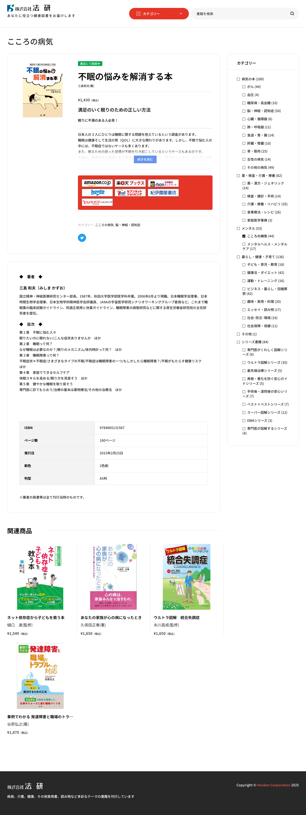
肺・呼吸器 (255, 127)
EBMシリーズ (257, 420)
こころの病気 (104, 225)
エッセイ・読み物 (260, 309)
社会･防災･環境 (259, 317)
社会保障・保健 (259, 325)
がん (250, 86)
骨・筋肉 (254, 151)
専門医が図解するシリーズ (267, 428)
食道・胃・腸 (257, 135)
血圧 (250, 94)
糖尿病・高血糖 (259, 102)
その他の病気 (257, 167)
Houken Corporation (273, 784)
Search (292, 14)
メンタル (248, 228)
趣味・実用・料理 (260, 301)
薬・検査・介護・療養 (258, 175)
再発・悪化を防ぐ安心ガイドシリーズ (264, 381)
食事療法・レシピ (260, 212)
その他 (247, 333)
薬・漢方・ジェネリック (265, 183)
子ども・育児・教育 (262, 264)
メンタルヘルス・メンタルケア (264, 246)
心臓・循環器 (257, 118)
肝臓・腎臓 (255, 143)
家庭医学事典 (257, 220)
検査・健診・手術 (260, 196)
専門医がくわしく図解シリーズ (264, 352)
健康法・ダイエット (262, 272)
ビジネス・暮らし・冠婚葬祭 (264, 291)
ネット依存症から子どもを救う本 (36, 617)
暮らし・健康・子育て (258, 256)
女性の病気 (255, 159)
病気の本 (248, 78)
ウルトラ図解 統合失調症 (177, 617)
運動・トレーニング (262, 280)
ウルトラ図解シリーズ (263, 362)
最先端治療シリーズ (262, 370)
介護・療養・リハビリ (264, 203)
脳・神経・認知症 (127, 225)
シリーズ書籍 (252, 341)
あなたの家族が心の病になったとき (111, 617)
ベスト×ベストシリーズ (265, 404)
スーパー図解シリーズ (263, 412)
